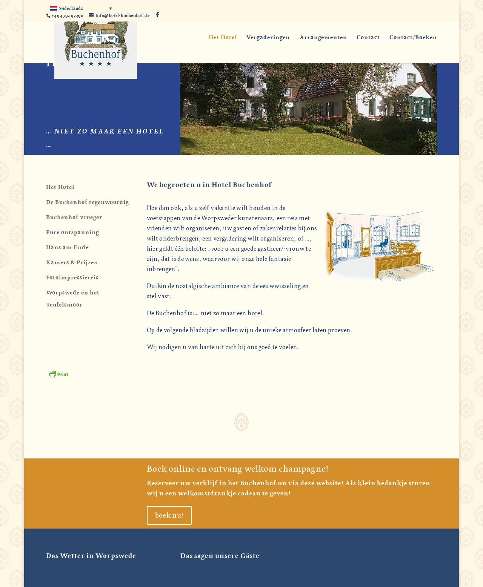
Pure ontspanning (72, 232)
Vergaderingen (268, 38)
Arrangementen (323, 38)
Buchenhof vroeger (74, 217)
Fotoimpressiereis (72, 277)
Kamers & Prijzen (72, 262)
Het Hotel (223, 38)
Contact (368, 38)
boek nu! (169, 515)
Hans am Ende (67, 247)
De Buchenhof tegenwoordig (87, 202)
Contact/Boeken (413, 38)
